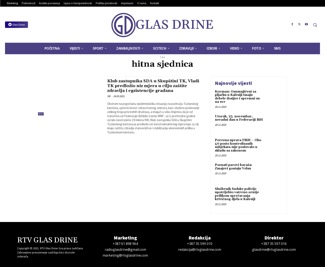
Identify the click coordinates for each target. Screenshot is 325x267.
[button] (315, 25)
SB (108, 96)
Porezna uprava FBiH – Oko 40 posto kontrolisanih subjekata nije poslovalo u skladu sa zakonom (238, 145)
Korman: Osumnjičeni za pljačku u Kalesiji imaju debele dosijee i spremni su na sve (237, 97)
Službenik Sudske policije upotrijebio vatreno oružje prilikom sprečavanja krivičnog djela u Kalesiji (237, 194)
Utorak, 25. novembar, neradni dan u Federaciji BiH (239, 118)
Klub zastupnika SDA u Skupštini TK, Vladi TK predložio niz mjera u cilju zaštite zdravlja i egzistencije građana (150, 85)
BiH (41, 114)
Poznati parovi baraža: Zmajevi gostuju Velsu (233, 166)
